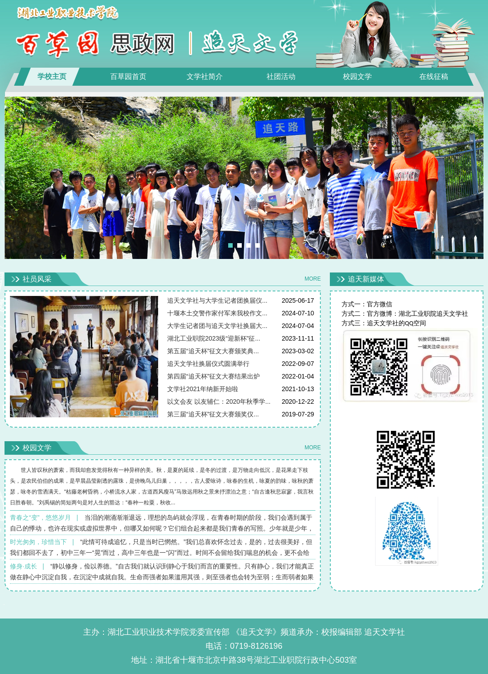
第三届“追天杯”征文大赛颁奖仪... (213, 414)
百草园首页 (128, 76)
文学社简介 (205, 76)
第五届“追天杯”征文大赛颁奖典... (213, 351)
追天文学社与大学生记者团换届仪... (217, 300)
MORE (313, 279)
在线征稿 (433, 76)
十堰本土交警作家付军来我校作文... (217, 313)
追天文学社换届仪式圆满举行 (208, 363)
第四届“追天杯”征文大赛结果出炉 (213, 376)
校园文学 (357, 76)
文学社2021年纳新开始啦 (202, 388)
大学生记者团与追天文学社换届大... (217, 325)
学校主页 (52, 76)
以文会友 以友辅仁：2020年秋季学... (219, 401)
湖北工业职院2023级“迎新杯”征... (213, 338)
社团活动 (281, 76)
